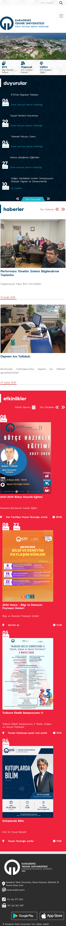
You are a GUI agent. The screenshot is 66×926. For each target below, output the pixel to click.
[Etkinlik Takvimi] (35, 407)
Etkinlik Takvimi (22, 407)
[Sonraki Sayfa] (48, 199)
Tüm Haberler (47, 209)
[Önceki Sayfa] (18, 199)
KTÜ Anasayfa (47, 2)
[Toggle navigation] (61, 15)
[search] (61, 2)
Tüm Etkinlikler (47, 407)
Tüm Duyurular (33, 199)
